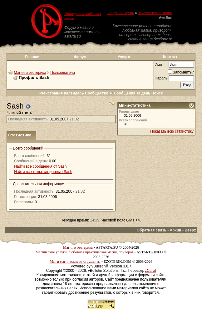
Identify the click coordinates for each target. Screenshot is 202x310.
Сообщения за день (132, 93)
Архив (175, 230)
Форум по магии (120, 13)
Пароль (161, 78)
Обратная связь (151, 230)
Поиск (157, 93)
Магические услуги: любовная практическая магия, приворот (85, 252)
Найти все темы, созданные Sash (43, 172)
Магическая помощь (155, 13)
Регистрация (51, 93)
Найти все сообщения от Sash (40, 166)
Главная (33, 57)
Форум (80, 57)
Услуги (124, 57)
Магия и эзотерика (30, 72)
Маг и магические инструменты (75, 261)
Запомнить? (181, 72)
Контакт (170, 57)
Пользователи (62, 72)
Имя (158, 65)
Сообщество (99, 93)
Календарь (74, 93)
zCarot (150, 270)
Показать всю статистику (171, 131)
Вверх (190, 230)
